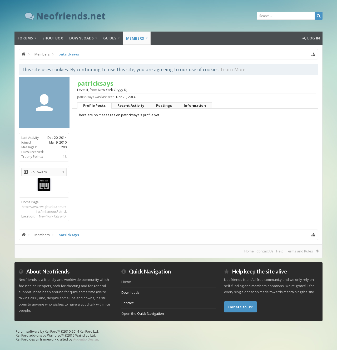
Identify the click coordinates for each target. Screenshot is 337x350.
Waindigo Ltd (85, 335)
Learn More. (233, 69)
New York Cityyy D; (53, 216)
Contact (127, 303)
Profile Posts (94, 105)
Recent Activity (130, 105)
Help (280, 251)
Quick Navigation (150, 313)
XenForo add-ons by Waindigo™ (40, 335)
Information (195, 105)
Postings (164, 105)
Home (249, 251)
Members (135, 38)
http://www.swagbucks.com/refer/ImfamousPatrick (44, 209)
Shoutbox (52, 37)
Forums (25, 37)
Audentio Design (85, 339)
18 (65, 156)
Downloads (81, 37)
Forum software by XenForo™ (57, 331)
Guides (109, 37)
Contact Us (265, 251)
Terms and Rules (299, 251)
